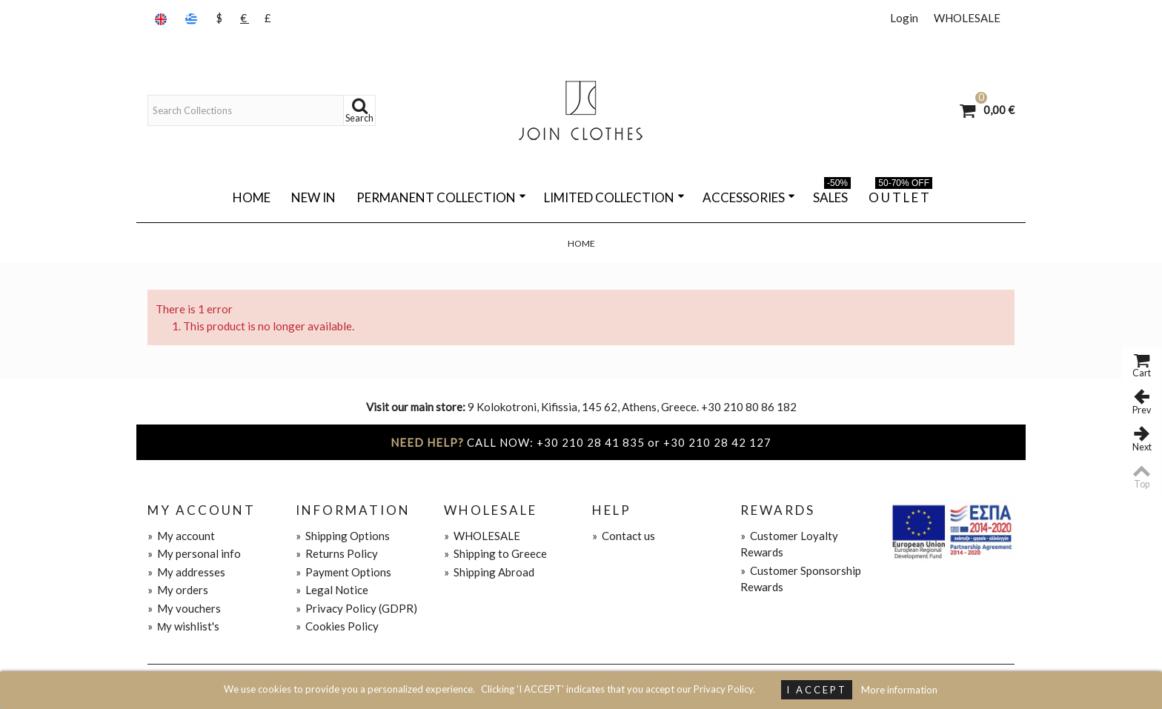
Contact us (623, 535)
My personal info (194, 553)
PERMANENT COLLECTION (441, 197)
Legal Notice (332, 589)
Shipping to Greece (495, 553)
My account (181, 535)
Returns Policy (337, 553)
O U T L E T (900, 194)
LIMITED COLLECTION (614, 197)
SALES (832, 194)
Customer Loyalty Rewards (789, 544)
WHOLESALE (967, 17)
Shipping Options (343, 535)
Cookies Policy (337, 626)
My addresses (186, 572)
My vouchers (184, 608)
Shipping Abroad (489, 572)
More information (899, 690)
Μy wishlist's (183, 626)
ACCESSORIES (749, 197)
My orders (177, 589)
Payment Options (343, 572)
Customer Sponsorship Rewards (800, 579)
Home (251, 197)
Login (904, 17)
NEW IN (313, 197)
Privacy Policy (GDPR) (356, 608)
